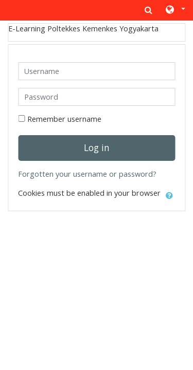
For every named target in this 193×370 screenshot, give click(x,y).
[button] (174, 10)
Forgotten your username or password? (87, 174)
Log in (97, 147)
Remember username (64, 119)
